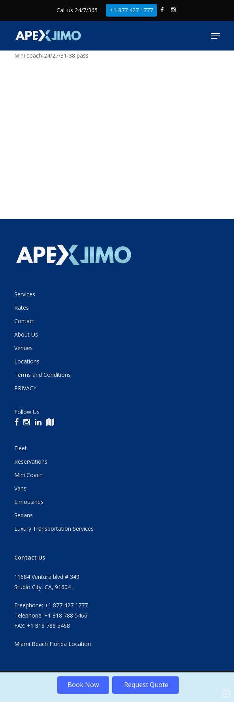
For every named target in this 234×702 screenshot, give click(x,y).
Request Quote (145, 684)
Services (24, 294)
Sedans (23, 515)
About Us (26, 334)
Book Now (83, 684)
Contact (24, 321)
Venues (23, 348)
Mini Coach (28, 475)
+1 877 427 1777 (131, 10)
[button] (215, 36)
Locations (27, 361)
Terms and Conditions (42, 374)
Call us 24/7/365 (77, 10)
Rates (21, 307)
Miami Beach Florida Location (52, 644)
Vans (20, 488)
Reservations (30, 461)
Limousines (28, 501)
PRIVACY (25, 388)
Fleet (20, 448)
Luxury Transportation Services (54, 528)
